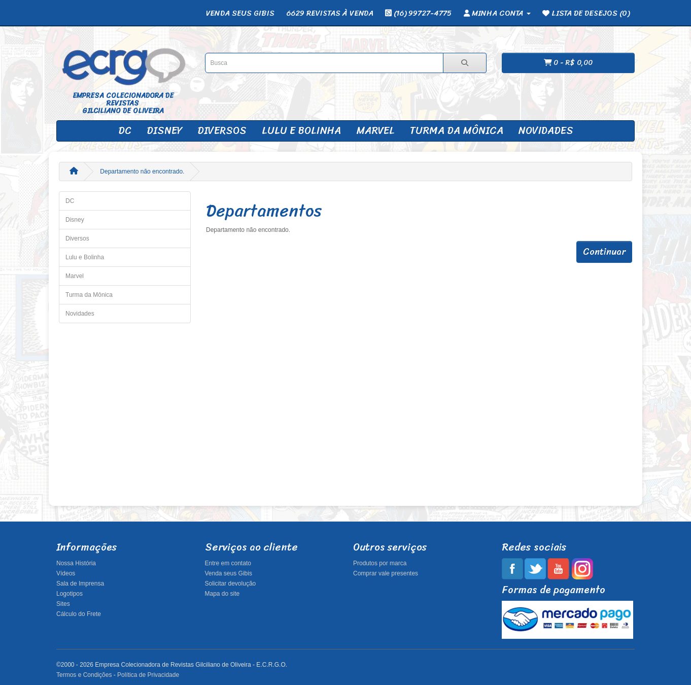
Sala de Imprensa (80, 583)
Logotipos (69, 593)
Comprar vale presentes (385, 573)
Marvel (375, 131)
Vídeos (65, 573)
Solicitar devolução (230, 583)
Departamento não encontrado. (142, 171)
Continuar (604, 252)
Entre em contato (228, 563)
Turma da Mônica (456, 131)
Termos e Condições (84, 674)
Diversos (222, 131)
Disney (164, 131)
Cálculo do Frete (78, 614)
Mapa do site (222, 593)
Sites (63, 603)
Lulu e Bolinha (301, 131)
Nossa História (76, 563)
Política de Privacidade (148, 674)
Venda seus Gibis (228, 573)
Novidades (546, 131)
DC (124, 131)
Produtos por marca (379, 563)
